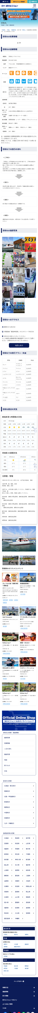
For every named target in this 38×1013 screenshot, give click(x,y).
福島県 (6, 849)
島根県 (17, 892)
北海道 (6, 838)
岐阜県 (28, 870)
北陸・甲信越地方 (10, 796)
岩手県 (28, 838)
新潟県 (28, 859)
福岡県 (6, 908)
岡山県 (28, 892)
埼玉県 (17, 854)
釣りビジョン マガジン (10, 1000)
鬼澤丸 (26, 934)
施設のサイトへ (13, 67)
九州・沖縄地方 (9, 823)
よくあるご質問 (7, 1004)
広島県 (6, 897)
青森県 (17, 838)
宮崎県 (28, 913)
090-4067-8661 (13, 60)
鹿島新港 (12, 25)
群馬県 (6, 854)
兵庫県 (6, 886)
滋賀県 (6, 881)
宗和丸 (23, 30)
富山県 (6, 865)
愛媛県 (17, 902)
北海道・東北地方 (10, 786)
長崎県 (28, 908)
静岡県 (6, 876)
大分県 (17, 913)
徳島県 (28, 897)
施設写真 (7, 754)
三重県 (28, 876)
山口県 (17, 897)
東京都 (6, 859)
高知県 (28, 902)
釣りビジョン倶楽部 (19, 2)
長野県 (17, 870)
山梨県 (6, 870)
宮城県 (6, 843)
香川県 (6, 902)
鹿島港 (26, 944)
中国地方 (7, 813)
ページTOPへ (19, 981)
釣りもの (7, 765)
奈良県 (17, 886)
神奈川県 (18, 859)
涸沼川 (5, 944)
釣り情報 (5, 996)
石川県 (17, 865)
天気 (5, 771)
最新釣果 (7, 738)
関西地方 (7, 807)
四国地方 (7, 818)
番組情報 (5, 992)
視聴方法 (33, 1)
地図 (5, 760)
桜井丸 (16, 934)
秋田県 (17, 843)
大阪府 (28, 881)
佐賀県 (17, 908)
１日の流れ (7, 749)
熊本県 (6, 913)
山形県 (28, 843)
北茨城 (5, 956)
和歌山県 (29, 886)
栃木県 (28, 849)
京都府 (17, 881)
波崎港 (5, 946)
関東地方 (7, 791)
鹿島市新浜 (17, 946)
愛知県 (17, 876)
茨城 (7, 25)
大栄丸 (5, 934)
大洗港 (16, 944)
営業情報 (7, 743)
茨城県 (2, 25)
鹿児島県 (7, 918)
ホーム (5, 1)
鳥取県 (6, 892)
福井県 (28, 865)
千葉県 (28, 854)
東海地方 (7, 802)
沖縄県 (17, 918)
